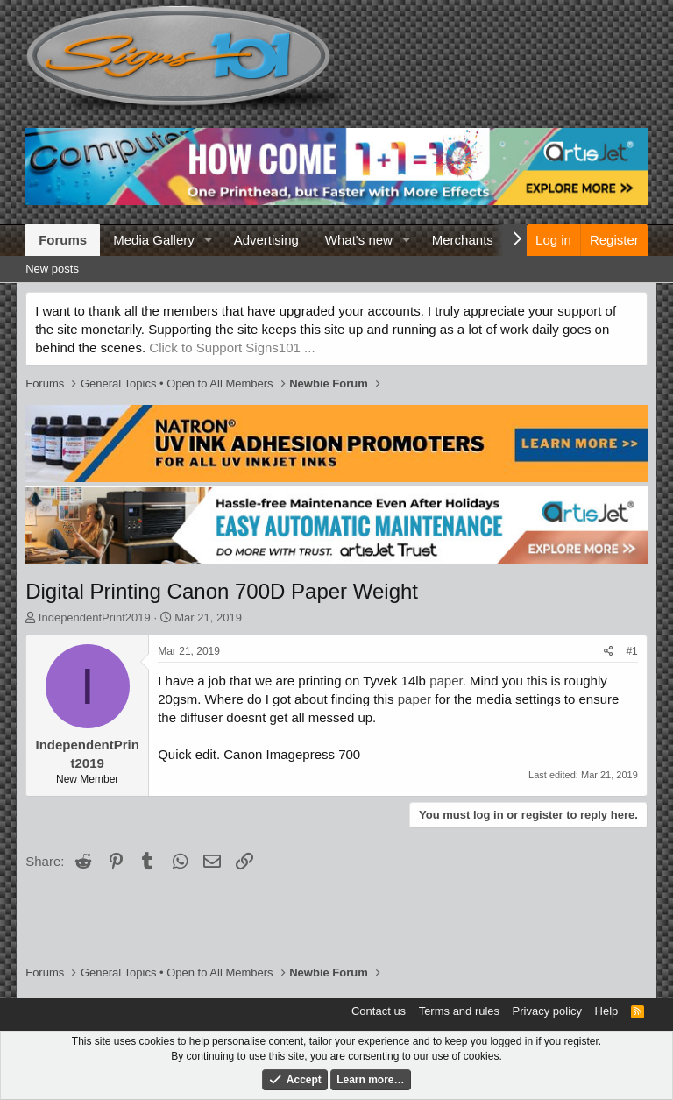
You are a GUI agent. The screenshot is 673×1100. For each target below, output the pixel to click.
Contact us (378, 1011)
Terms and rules (459, 1011)
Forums (63, 239)
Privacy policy (547, 1011)
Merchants (462, 239)
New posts (52, 268)
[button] (208, 240)
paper (446, 680)
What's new (359, 239)
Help (607, 1011)
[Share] (609, 652)
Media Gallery (154, 239)
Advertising (266, 239)
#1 (631, 651)
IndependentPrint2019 (95, 617)
